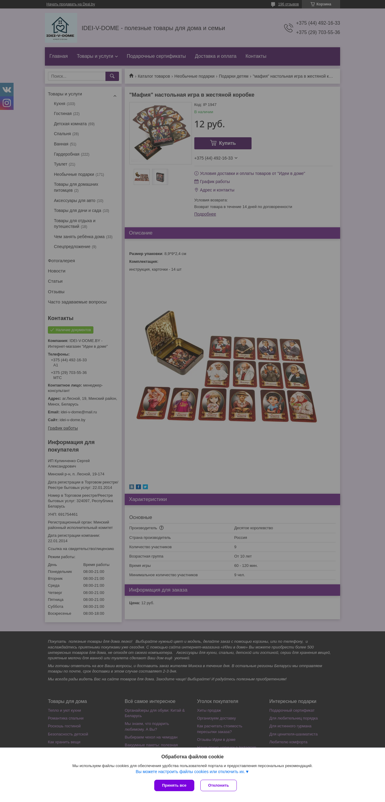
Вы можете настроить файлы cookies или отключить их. (190, 771)
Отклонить (218, 785)
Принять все (174, 785)
